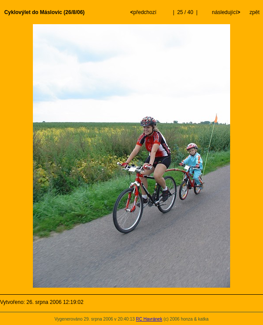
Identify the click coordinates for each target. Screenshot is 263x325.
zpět (254, 12)
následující (225, 12)
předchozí (144, 12)
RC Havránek (149, 319)
